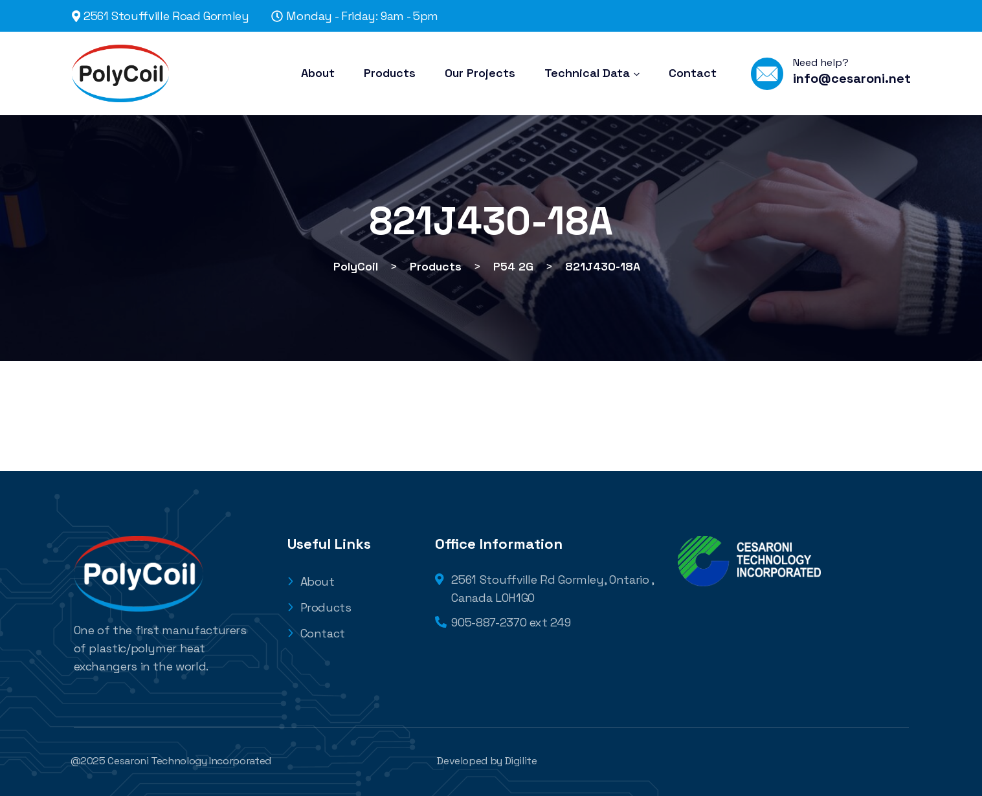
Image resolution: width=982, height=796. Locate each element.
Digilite (521, 761)
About (311, 581)
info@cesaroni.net (852, 78)
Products (319, 607)
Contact (316, 633)
